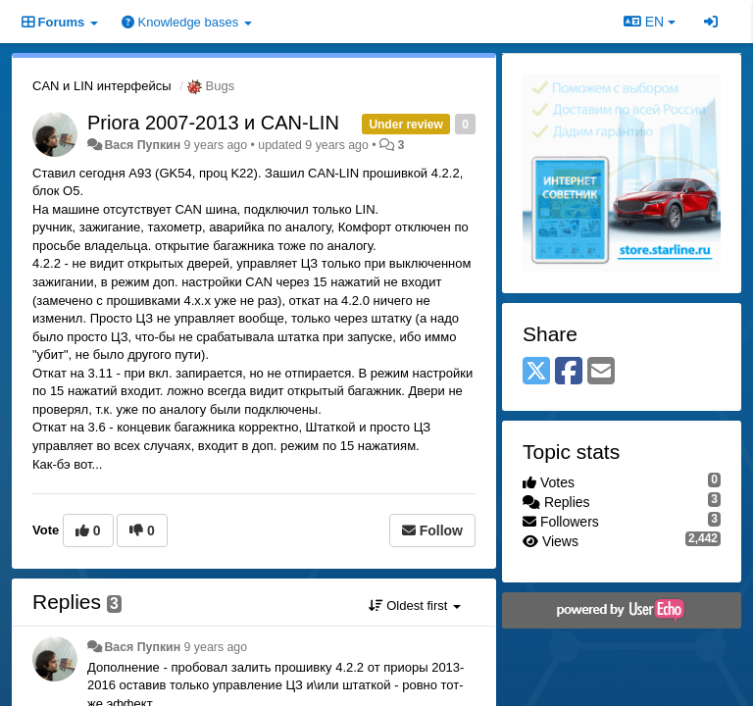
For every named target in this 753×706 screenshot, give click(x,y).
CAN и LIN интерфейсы (102, 85)
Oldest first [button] (415, 605)
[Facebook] (568, 372)
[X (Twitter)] (536, 372)
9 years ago (216, 647)
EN (650, 21)
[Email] (601, 372)
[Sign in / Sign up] (710, 21)
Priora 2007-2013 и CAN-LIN (213, 122)
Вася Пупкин (142, 145)
